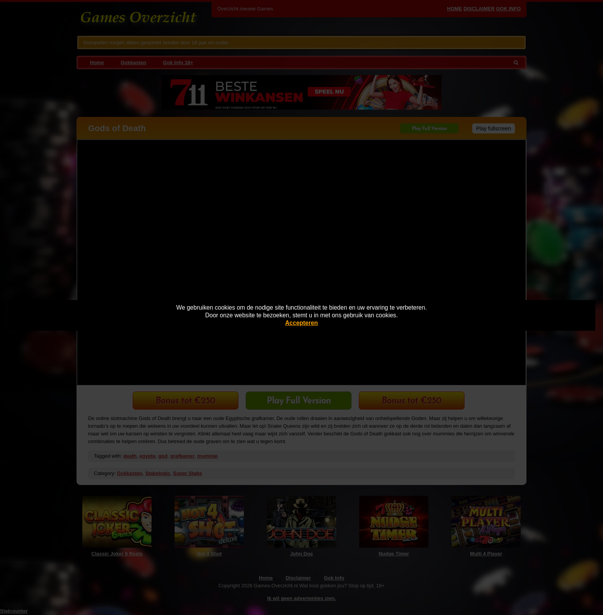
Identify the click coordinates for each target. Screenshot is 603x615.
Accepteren (301, 323)
